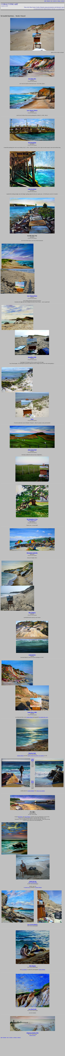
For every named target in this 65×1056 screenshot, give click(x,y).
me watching (24, 969)
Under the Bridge (32, 189)
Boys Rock (32, 781)
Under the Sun (32, 881)
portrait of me (27, 887)
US (13, 1037)
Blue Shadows (32, 612)
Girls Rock (32, 760)
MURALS (15, 1037)
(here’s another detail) (32, 520)
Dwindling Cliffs (32, 357)
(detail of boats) (32, 1035)
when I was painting (41, 790)
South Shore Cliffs (32, 712)
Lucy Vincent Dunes (32, 296)
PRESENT (4, 1037)
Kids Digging (32, 966)
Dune (32, 419)
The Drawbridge (32, 142)
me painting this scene (43, 717)
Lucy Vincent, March (32, 110)
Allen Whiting (27, 816)
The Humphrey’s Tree (32, 519)
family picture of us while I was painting (36, 755)
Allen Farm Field (32, 450)
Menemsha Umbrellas (32, 553)
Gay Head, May (32, 78)
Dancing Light (32, 753)
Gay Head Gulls (33, 1009)
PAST (8, 1037)
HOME (2, 1037)
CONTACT (19, 1037)
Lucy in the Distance (32, 924)
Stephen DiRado (29, 717)
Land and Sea (32, 655)
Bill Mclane (20, 816)
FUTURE (10, 1037)
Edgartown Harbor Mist (32, 1033)
